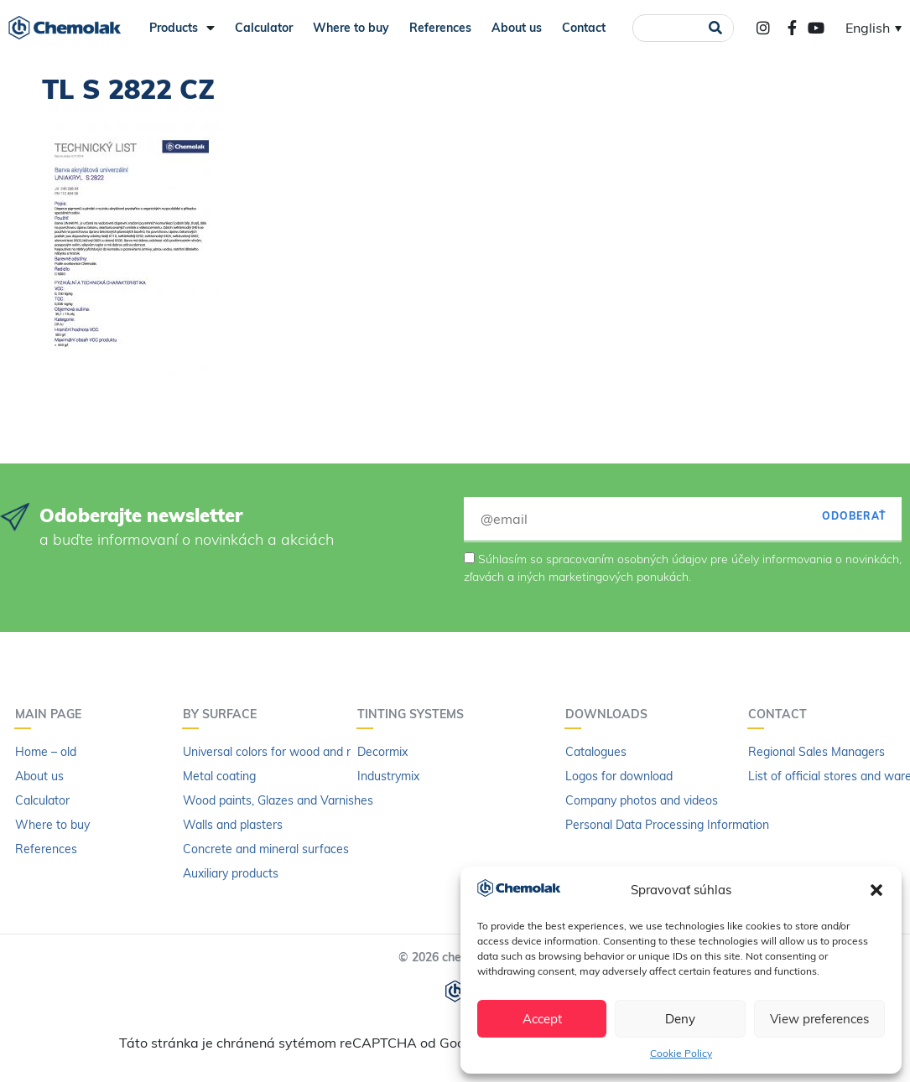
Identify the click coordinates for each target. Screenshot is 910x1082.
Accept (542, 1019)
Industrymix (388, 776)
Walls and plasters (233, 824)
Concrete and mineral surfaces (266, 849)
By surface (224, 714)
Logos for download (619, 776)
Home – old (45, 751)
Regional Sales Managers (816, 751)
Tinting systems (414, 714)
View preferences (819, 1019)
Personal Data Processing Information (667, 824)
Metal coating (219, 776)
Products (182, 28)
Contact (584, 27)
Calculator (264, 27)
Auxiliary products (230, 873)
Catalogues (596, 751)
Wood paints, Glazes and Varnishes (278, 800)
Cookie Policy (681, 1053)
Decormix (382, 751)
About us (516, 27)
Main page (52, 714)
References (440, 27)
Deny (680, 1019)
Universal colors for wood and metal (280, 751)
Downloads (610, 714)
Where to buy (351, 27)
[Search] (715, 28)
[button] (876, 890)
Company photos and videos (641, 800)
